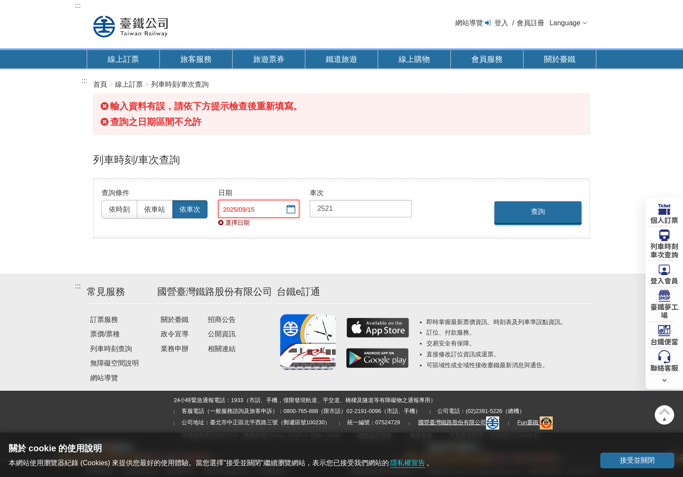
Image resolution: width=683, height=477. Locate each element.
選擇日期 (290, 210)
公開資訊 (222, 334)
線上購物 (414, 59)
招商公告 (222, 319)
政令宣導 (175, 334)
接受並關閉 (637, 460)
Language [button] (564, 23)
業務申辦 (175, 348)
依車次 (189, 209)
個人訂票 (664, 219)
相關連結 (222, 348)
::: (78, 5)
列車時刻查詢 (111, 348)
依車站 (154, 209)
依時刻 (119, 209)
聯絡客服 (664, 367)
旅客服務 (196, 59)
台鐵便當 (664, 341)
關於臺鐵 (559, 59)
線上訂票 (123, 59)
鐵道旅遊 (341, 59)
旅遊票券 (268, 59)
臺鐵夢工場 (664, 310)
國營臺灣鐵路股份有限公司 (458, 422)
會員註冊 (530, 23)
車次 (317, 192)
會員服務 (487, 59)
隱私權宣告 (407, 463)
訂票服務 (104, 319)
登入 (501, 23)
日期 (225, 192)
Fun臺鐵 (535, 422)
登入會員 (664, 280)
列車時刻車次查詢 (664, 250)
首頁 (100, 84)
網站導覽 (469, 23)
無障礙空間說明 (114, 363)
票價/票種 (105, 334)
